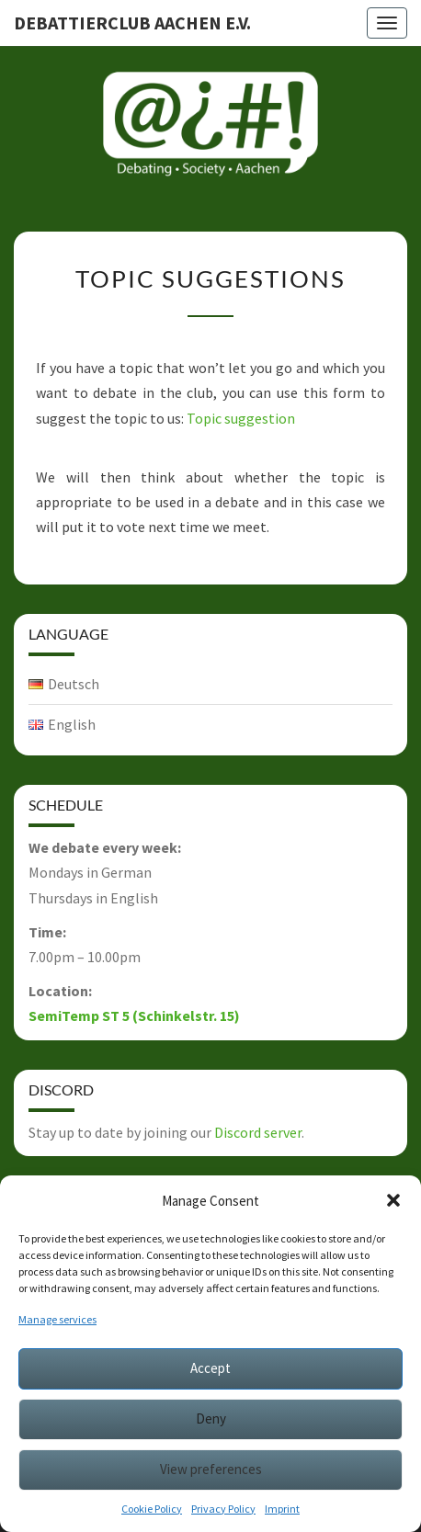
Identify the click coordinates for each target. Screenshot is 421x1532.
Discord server (258, 1132)
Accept (210, 1368)
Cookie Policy (151, 1508)
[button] (393, 1200)
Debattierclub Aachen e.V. (132, 22)
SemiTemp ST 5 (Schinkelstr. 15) (134, 1015)
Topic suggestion (241, 418)
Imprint (282, 1508)
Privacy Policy (223, 1508)
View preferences (211, 1469)
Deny (211, 1418)
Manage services (57, 1319)
